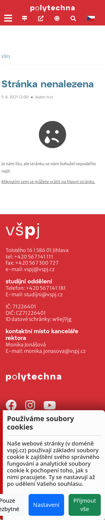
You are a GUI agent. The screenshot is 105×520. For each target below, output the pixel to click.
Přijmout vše (84, 505)
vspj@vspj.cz (39, 269)
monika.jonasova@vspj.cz (55, 351)
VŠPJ (5, 56)
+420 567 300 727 (37, 263)
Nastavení (46, 505)
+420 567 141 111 (33, 257)
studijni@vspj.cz (43, 295)
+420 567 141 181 (46, 288)
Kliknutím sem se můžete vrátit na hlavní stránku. (48, 181)
